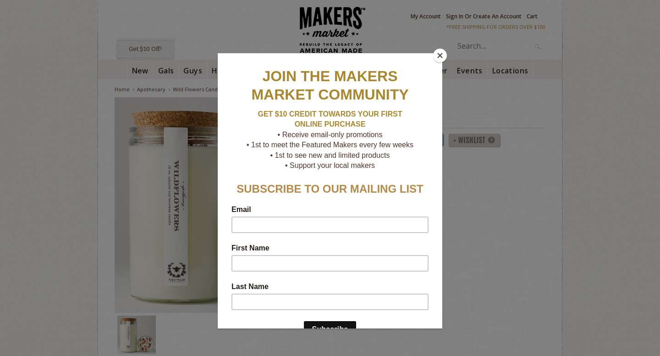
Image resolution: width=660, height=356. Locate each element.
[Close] (440, 55)
